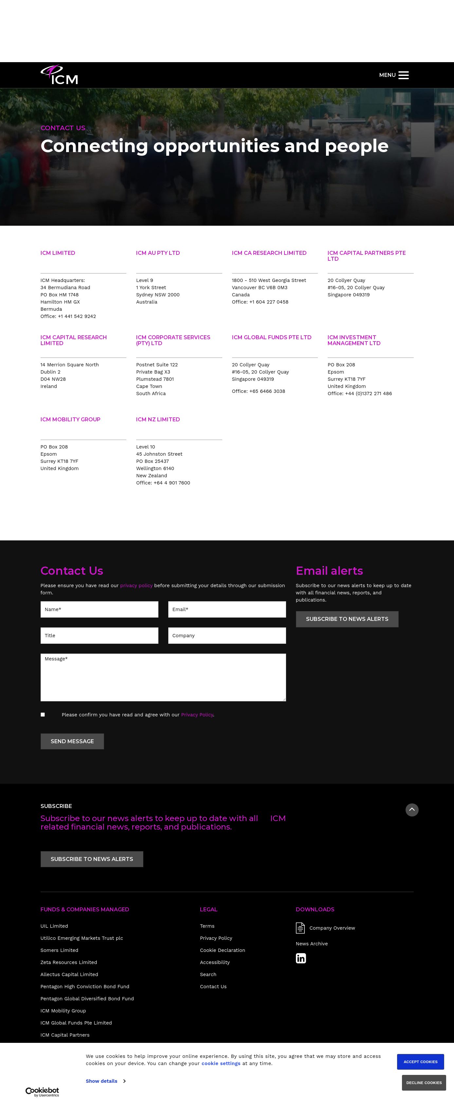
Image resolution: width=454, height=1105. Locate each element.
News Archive (312, 944)
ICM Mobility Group (63, 1011)
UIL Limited (54, 926)
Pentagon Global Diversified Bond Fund (87, 999)
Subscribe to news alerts (347, 619)
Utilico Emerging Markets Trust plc (82, 938)
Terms (207, 926)
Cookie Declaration (222, 950)
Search (208, 974)
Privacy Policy (197, 715)
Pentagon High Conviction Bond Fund (85, 987)
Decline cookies (424, 1082)
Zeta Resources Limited (69, 962)
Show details (101, 1081)
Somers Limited (60, 950)
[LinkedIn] (301, 961)
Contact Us (213, 987)
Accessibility (215, 962)
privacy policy (136, 585)
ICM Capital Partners (65, 1035)
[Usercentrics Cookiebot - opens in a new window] (42, 1092)
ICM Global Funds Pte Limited (76, 1023)
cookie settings (221, 1063)
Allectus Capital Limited (69, 974)
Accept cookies (421, 1062)
